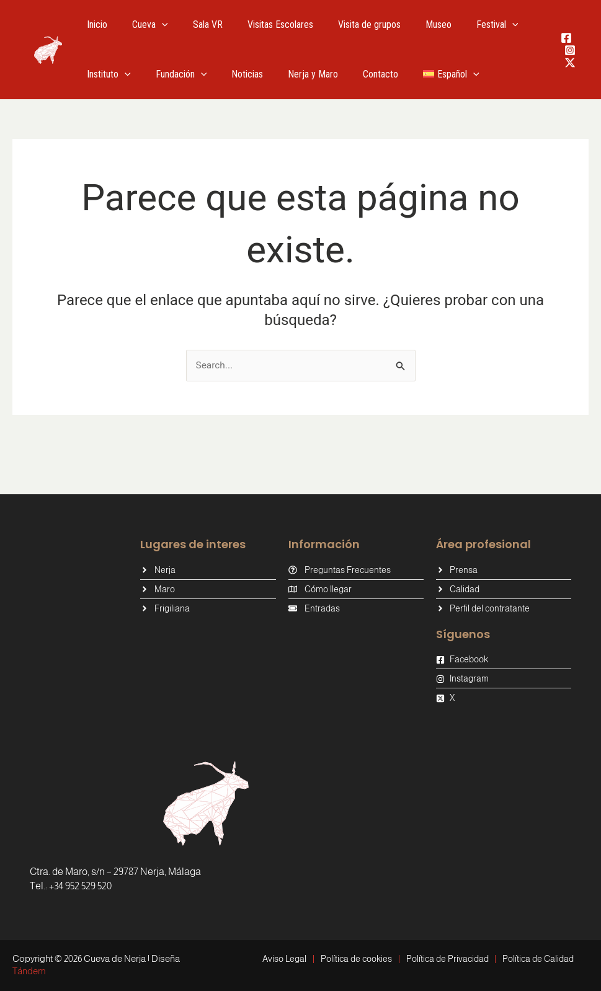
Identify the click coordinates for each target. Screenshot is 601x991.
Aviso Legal (279, 959)
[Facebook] (566, 37)
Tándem (29, 971)
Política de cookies (354, 959)
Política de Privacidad (449, 959)
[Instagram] (570, 50)
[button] (154, 25)
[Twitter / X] (570, 62)
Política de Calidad (544, 959)
